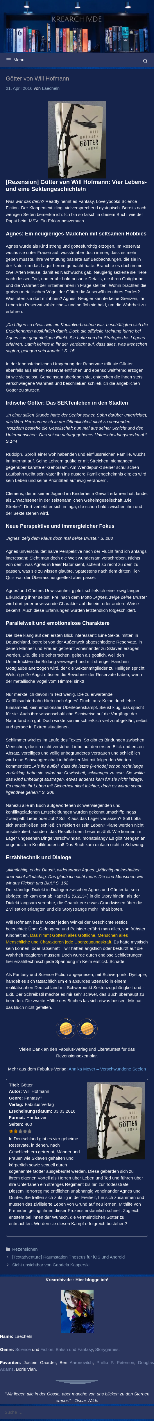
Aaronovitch (81, 1362)
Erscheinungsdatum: (30, 1111)
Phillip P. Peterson (115, 1362)
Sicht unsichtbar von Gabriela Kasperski (50, 1264)
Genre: (16, 1097)
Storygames (106, 1349)
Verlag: (16, 1104)
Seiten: (16, 1124)
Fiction (46, 1349)
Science (23, 1349)
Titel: (14, 1084)
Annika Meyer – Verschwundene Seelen (107, 1068)
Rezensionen (25, 1249)
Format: (17, 1117)
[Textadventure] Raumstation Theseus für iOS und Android (68, 1256)
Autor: (15, 1091)
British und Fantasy (74, 1349)
